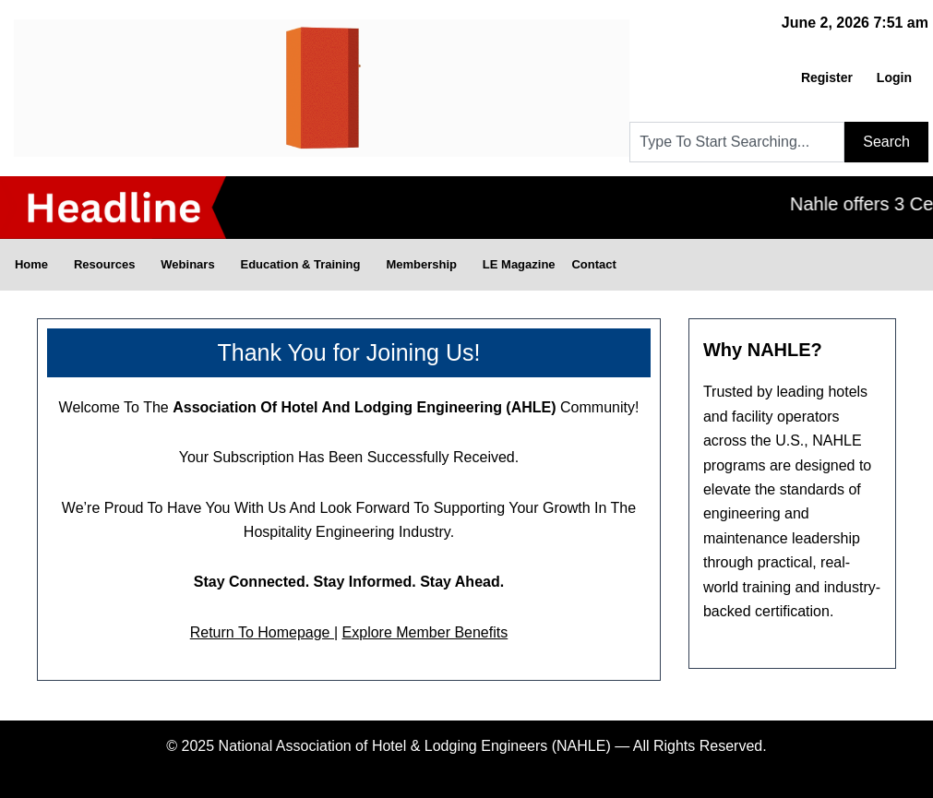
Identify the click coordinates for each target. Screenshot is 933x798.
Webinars (192, 265)
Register (827, 77)
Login (894, 77)
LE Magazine (519, 264)
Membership (427, 265)
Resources (109, 265)
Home (36, 265)
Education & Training (305, 265)
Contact (594, 264)
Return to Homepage (262, 632)
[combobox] (736, 142)
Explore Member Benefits (425, 632)
